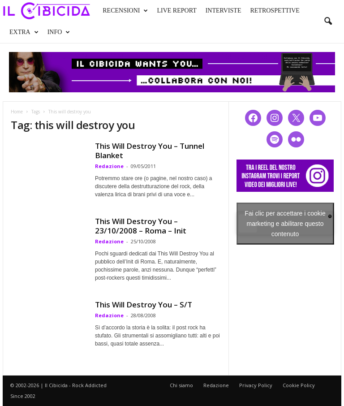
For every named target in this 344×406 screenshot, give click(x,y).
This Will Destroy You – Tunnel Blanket (149, 150)
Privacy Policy (255, 385)
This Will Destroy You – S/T (143, 304)
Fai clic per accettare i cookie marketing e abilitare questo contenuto (285, 223)
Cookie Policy (299, 385)
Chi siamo (181, 385)
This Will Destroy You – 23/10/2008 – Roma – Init (140, 226)
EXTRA (24, 32)
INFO (58, 32)
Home (17, 111)
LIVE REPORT (176, 10)
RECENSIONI (125, 11)
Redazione (109, 166)
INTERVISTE (223, 10)
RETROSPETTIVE (274, 10)
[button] (328, 21)
